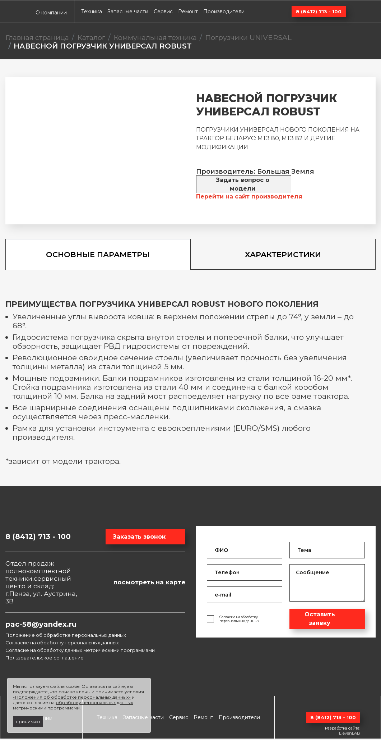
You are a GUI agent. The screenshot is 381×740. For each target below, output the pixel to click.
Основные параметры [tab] (98, 255)
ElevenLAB (349, 734)
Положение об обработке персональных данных (65, 636)
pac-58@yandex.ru (40, 625)
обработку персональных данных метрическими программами (73, 705)
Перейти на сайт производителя (249, 196)
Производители (224, 11)
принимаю (28, 721)
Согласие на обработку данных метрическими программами (80, 651)
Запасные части (127, 11)
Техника (91, 11)
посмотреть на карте (149, 583)
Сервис (163, 11)
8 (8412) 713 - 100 (318, 11)
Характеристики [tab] (283, 254)
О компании (51, 12)
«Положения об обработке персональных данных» (72, 697)
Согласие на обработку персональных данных (62, 644)
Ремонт (188, 11)
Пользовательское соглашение (44, 659)
